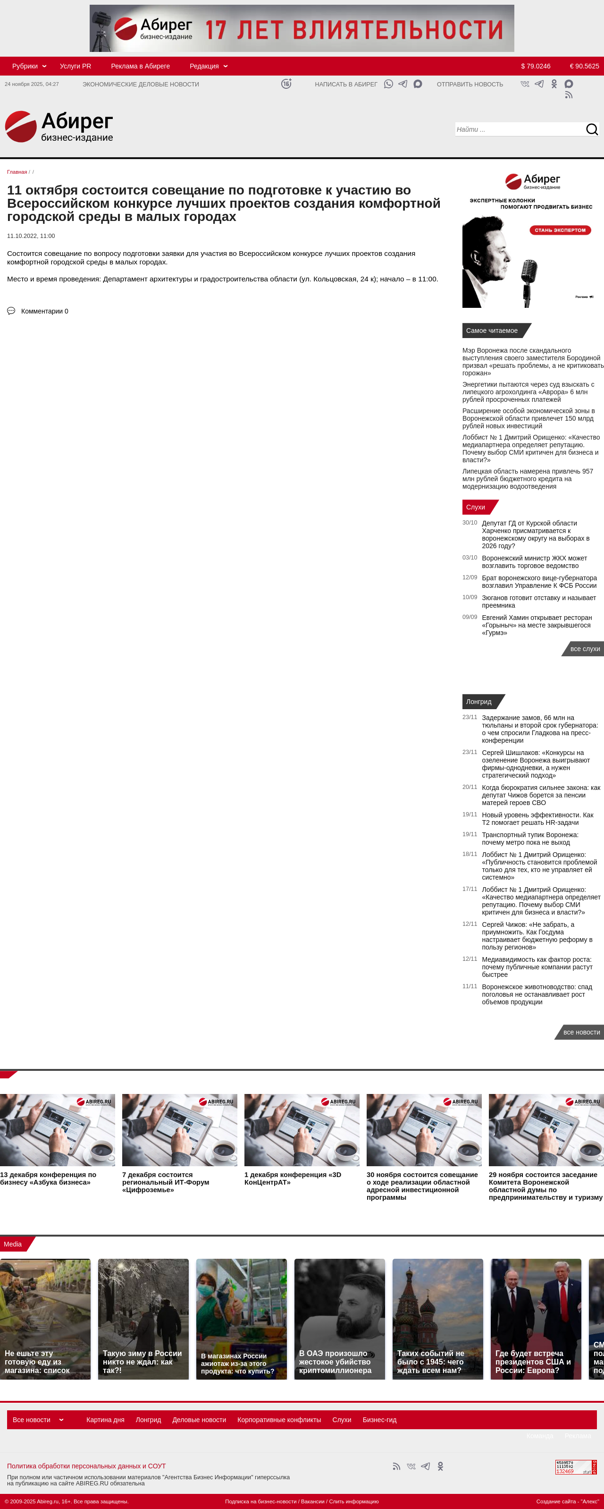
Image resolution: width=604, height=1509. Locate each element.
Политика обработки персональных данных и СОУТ (86, 1466)
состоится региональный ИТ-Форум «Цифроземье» (166, 1182)
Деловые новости (199, 1420)
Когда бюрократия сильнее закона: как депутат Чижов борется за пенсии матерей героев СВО (541, 795)
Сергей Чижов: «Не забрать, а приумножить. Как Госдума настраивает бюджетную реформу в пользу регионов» (537, 936)
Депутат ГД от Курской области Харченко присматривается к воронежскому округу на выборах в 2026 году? (536, 534)
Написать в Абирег (346, 84)
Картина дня (105, 1420)
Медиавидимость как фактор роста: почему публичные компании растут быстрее (537, 967)
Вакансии (313, 1501)
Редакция (204, 66)
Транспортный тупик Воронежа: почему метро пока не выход (530, 838)
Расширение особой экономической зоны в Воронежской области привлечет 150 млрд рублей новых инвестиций (528, 418)
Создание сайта (556, 1501)
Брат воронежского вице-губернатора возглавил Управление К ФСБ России (539, 581)
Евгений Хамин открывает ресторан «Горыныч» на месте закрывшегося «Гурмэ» (537, 625)
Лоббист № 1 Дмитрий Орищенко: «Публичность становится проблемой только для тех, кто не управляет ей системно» (539, 866)
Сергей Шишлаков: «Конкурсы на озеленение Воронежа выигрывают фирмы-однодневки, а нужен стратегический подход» (536, 764)
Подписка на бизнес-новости (260, 1501)
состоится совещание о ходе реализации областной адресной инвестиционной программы (422, 1186)
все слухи (585, 649)
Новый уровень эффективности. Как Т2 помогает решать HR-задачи (538, 818)
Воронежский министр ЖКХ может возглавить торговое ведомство (534, 561)
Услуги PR (75, 66)
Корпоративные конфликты (279, 1420)
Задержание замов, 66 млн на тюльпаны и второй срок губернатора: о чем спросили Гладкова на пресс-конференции (540, 729)
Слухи (475, 507)
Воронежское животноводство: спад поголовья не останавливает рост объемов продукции (537, 994)
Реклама (578, 1436)
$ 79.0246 (536, 66)
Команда (540, 1436)
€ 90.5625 (584, 66)
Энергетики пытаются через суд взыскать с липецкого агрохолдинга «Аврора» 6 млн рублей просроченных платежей (528, 392)
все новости (581, 1032)
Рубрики (25, 66)
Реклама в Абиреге (140, 66)
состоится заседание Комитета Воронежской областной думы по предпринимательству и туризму (546, 1186)
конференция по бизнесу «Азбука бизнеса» (48, 1178)
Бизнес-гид (380, 1420)
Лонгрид (479, 701)
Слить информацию (353, 1501)
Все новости (31, 1420)
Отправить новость (470, 84)
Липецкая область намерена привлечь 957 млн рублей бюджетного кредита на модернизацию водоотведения (527, 478)
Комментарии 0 (44, 311)
